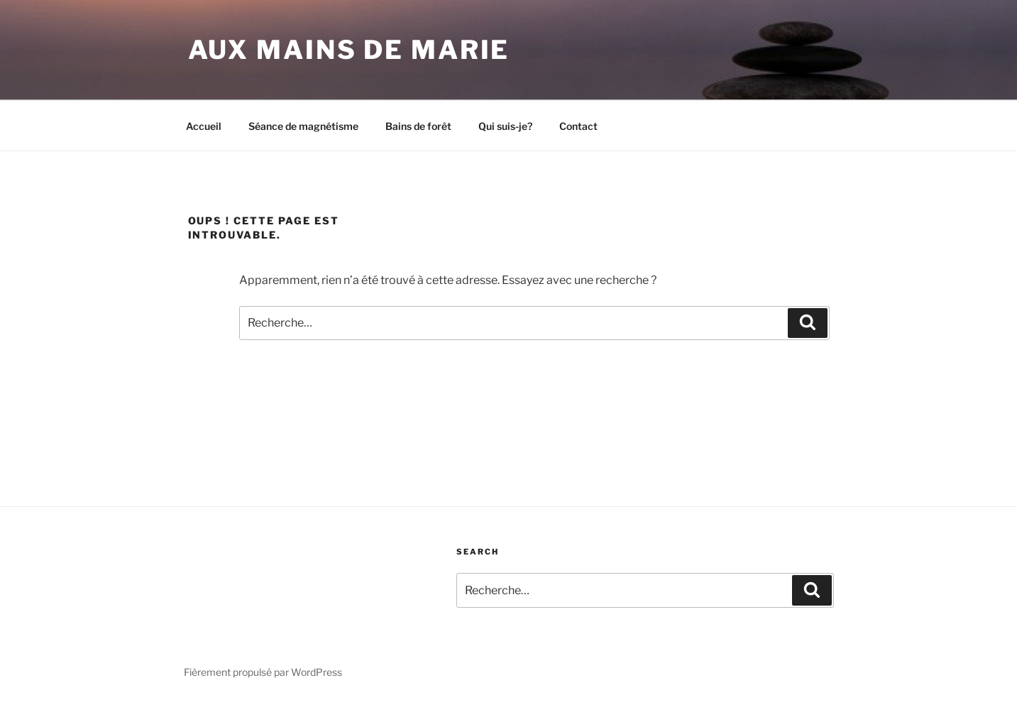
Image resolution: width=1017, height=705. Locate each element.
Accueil (203, 126)
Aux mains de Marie (349, 49)
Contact (578, 126)
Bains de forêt (418, 126)
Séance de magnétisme (303, 126)
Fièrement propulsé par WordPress (263, 672)
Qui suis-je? (505, 126)
